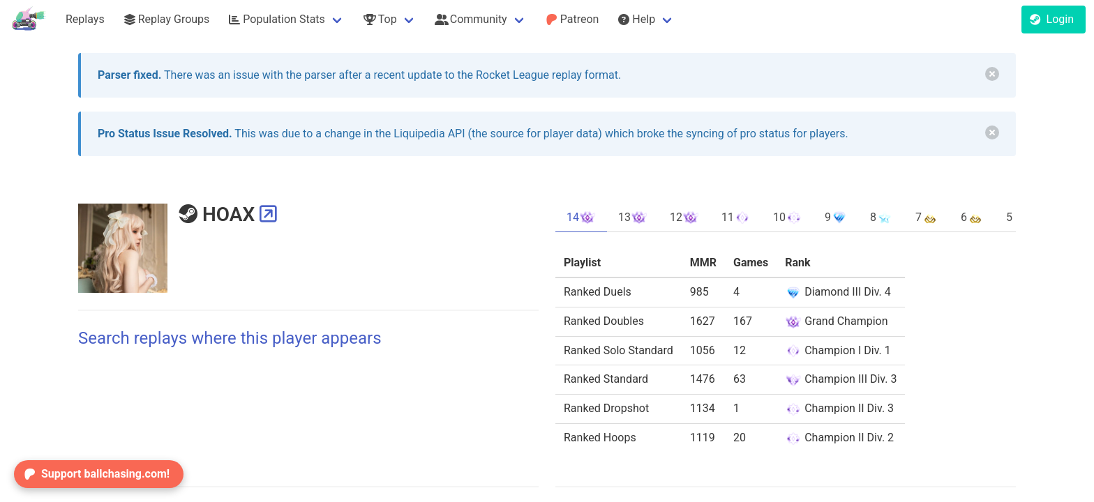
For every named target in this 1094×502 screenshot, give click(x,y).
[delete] (992, 74)
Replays (85, 19)
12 (684, 217)
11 (736, 217)
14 (581, 217)
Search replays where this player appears (230, 338)
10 (787, 217)
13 (632, 217)
